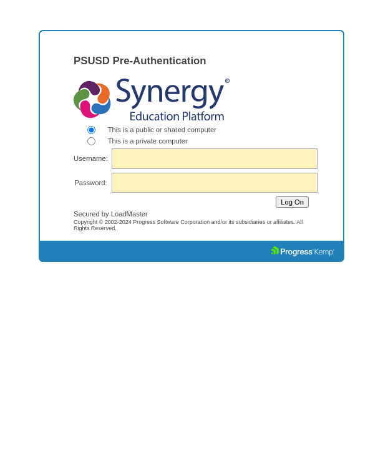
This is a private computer (148, 141)
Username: (91, 158)
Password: (90, 182)
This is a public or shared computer (162, 129)
